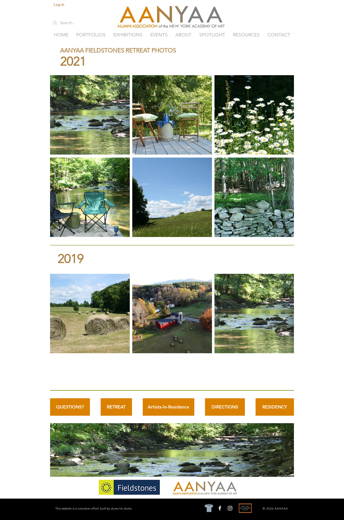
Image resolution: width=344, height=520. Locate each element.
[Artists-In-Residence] (168, 407)
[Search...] (71, 23)
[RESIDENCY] (275, 407)
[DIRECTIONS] (225, 407)
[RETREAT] (116, 407)
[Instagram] (230, 508)
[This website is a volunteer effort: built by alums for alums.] (94, 508)
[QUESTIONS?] (70, 407)
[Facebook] (220, 508)
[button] (91, 35)
